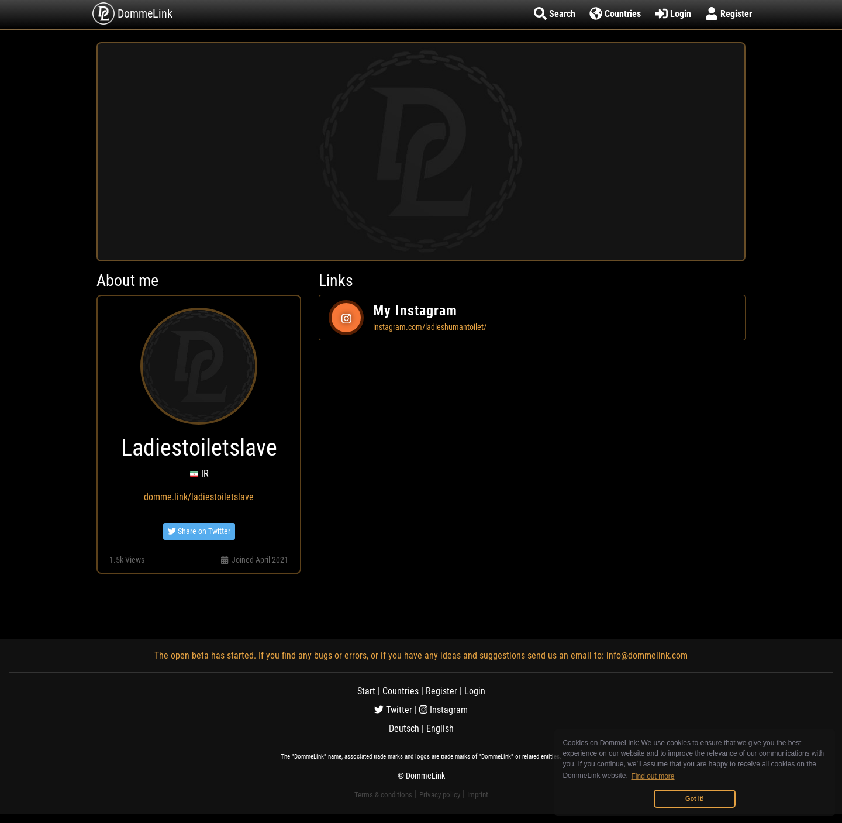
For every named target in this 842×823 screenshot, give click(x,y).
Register (441, 691)
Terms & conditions (383, 794)
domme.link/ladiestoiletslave (199, 496)
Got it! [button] (694, 798)
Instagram (443, 709)
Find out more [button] (653, 776)
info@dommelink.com (647, 655)
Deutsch (404, 728)
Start (366, 691)
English (440, 728)
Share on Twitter (199, 531)
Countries (400, 691)
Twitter (393, 709)
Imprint (477, 794)
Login (474, 691)
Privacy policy (439, 794)
